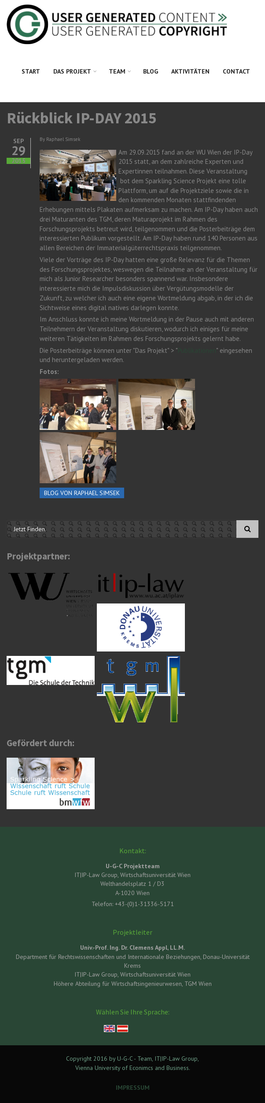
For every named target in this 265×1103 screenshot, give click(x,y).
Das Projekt (72, 71)
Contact (236, 71)
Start (31, 71)
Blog (150, 71)
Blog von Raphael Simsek (82, 493)
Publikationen (197, 350)
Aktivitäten (190, 71)
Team (117, 71)
